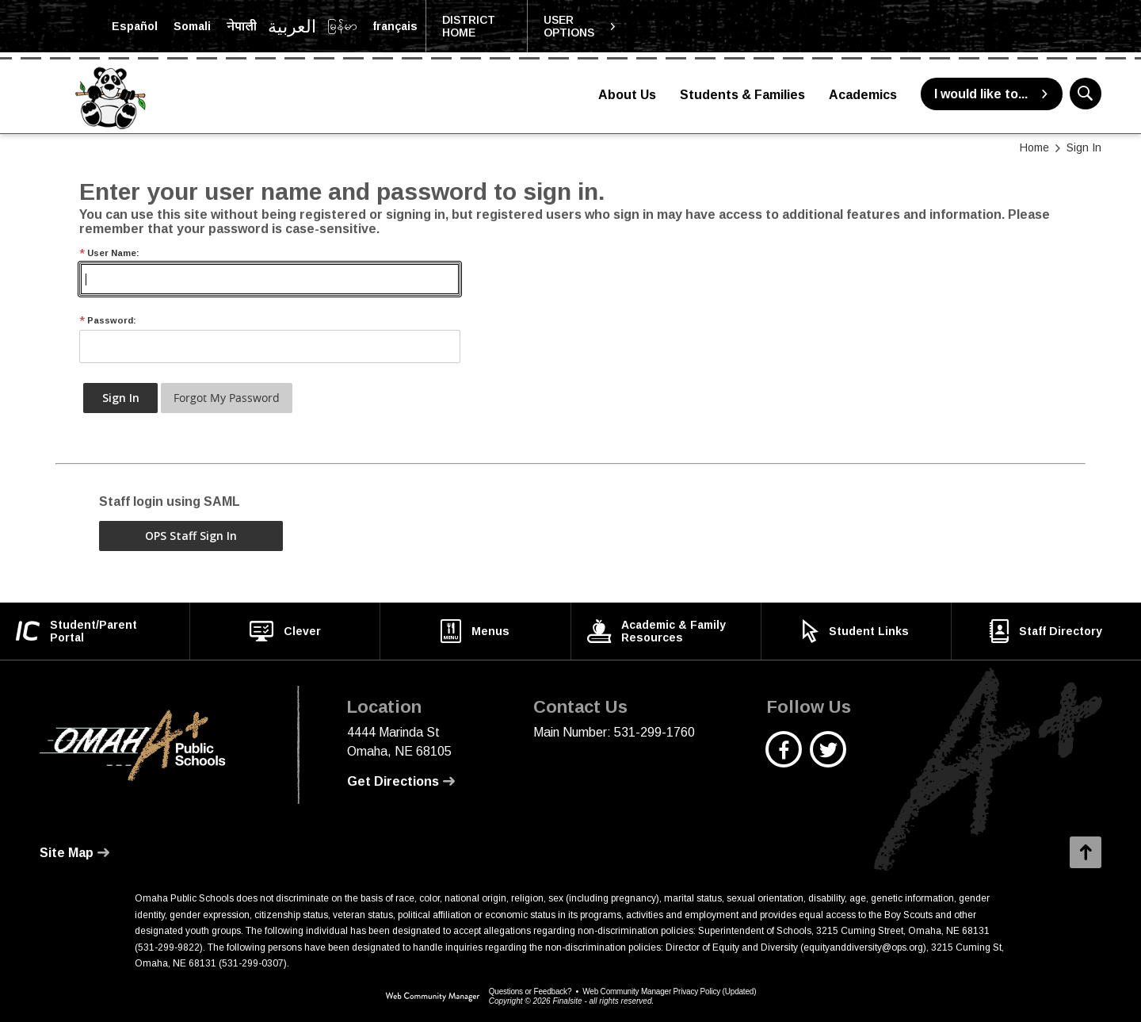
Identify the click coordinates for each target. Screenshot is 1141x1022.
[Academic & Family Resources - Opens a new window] (666, 631)
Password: (107, 321)
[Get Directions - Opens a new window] (401, 781)
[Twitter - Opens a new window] (828, 757)
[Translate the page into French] (394, 26)
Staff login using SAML (169, 501)
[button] (580, 26)
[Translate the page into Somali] (192, 26)
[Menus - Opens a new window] (475, 631)
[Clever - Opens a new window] (285, 631)
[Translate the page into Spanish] (135, 26)
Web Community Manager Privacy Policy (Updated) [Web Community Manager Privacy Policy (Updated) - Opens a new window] (669, 991)
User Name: (109, 253)
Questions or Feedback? (530, 991)
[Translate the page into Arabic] (292, 26)
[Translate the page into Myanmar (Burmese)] (342, 26)
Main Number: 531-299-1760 (614, 732)
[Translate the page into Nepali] (242, 26)
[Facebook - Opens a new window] (784, 757)
